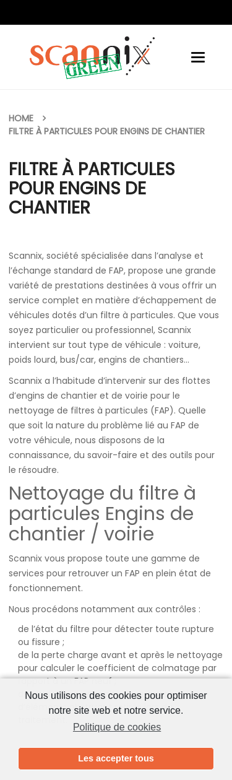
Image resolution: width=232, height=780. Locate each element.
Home (21, 118)
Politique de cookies (117, 727)
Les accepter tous (115, 758)
